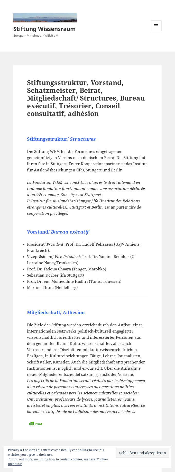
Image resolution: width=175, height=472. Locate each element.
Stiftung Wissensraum (44, 28)
